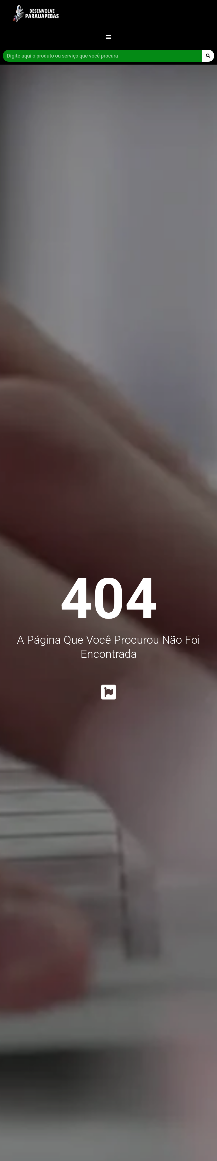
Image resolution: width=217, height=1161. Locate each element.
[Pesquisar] (208, 56)
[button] (108, 36)
